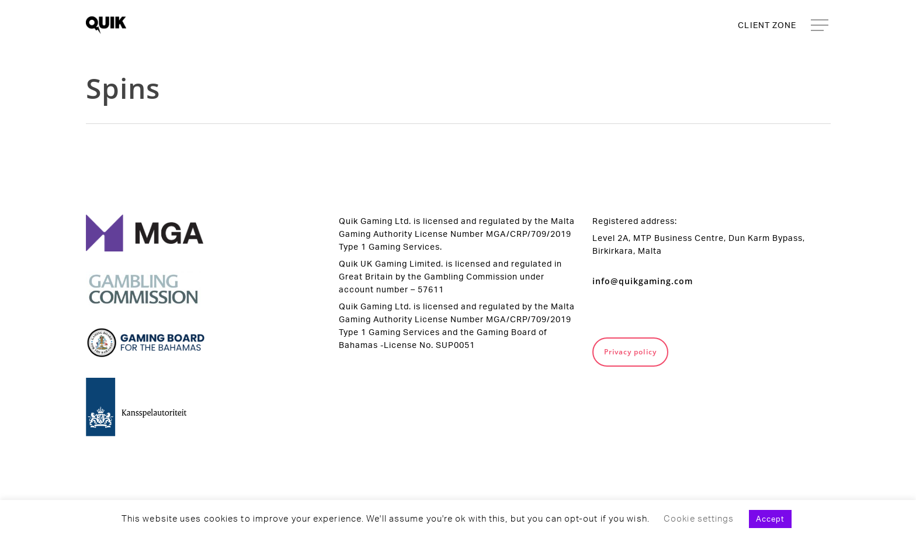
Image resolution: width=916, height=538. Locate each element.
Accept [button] (770, 518)
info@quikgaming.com (642, 281)
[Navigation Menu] (821, 25)
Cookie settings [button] (699, 518)
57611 (431, 289)
